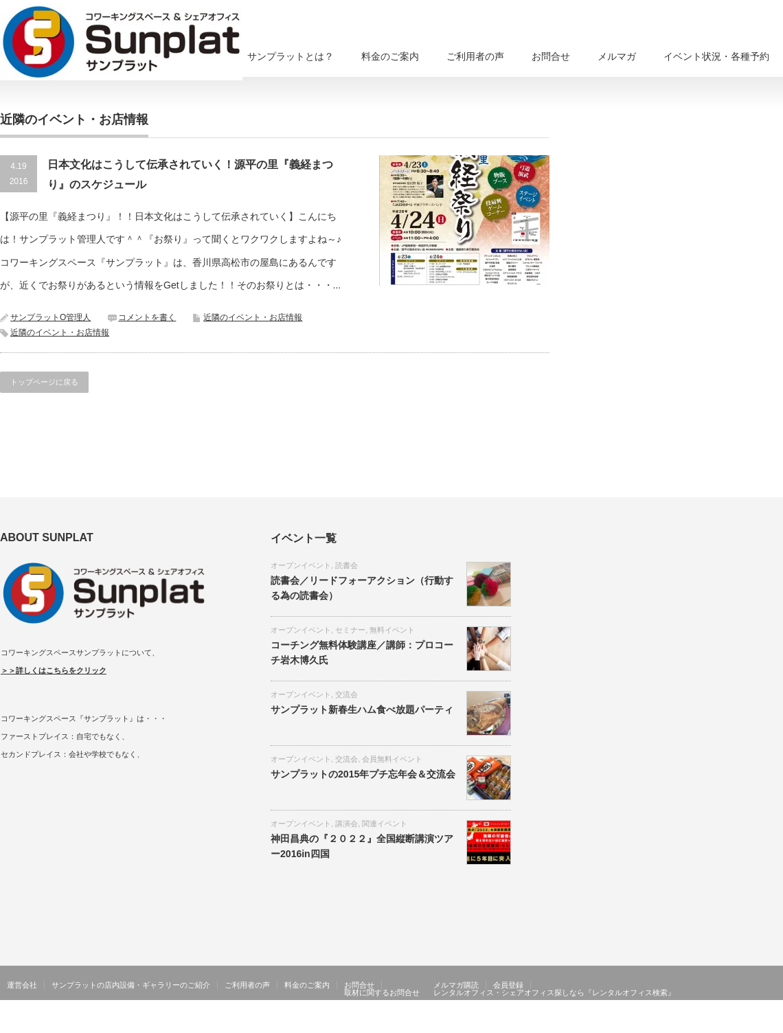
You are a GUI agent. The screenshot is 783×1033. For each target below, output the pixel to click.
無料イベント (392, 630)
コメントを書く (147, 317)
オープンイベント (301, 565)
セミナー (350, 630)
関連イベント (384, 823)
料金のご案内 (390, 56)
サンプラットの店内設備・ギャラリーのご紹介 (131, 985)
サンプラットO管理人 (50, 317)
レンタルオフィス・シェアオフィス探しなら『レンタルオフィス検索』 (554, 992)
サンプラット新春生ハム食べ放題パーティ (362, 709)
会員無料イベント (392, 759)
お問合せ (551, 56)
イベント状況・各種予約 (716, 56)
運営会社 (22, 985)
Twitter (755, 1022)
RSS (735, 1022)
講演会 (346, 823)
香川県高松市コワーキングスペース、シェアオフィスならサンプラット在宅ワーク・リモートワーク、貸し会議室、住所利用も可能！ (465, 1023)
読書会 (346, 565)
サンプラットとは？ (290, 56)
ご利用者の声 (475, 56)
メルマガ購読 (456, 985)
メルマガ (617, 56)
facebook (775, 1022)
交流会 (346, 694)
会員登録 (508, 985)
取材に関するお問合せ (382, 992)
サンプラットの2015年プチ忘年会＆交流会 (363, 774)
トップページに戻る (44, 382)
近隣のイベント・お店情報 (252, 317)
